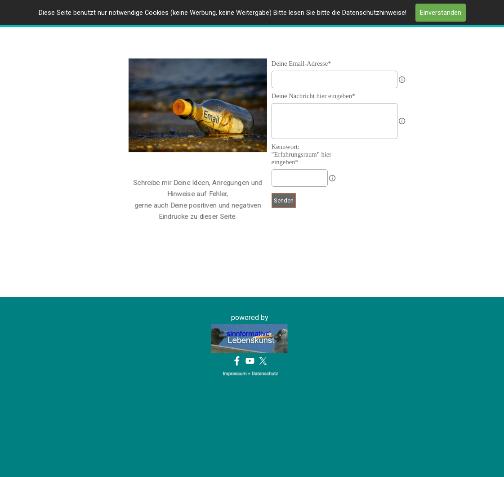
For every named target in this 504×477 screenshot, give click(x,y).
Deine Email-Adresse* (301, 63)
